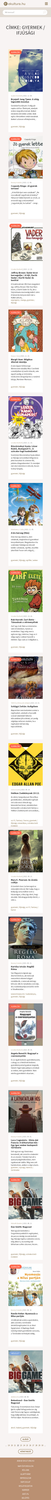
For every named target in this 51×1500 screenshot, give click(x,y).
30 (42, 1445)
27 (33, 1445)
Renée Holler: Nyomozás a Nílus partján (24, 1315)
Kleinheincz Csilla (17, 529)
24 (24, 1445)
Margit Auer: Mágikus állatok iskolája (21, 360)
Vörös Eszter (15, 789)
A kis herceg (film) (20, 532)
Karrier (25, 1490)
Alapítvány (25, 1474)
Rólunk (25, 1470)
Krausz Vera (15, 356)
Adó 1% (25, 1494)
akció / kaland (16, 1427)
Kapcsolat (25, 1482)
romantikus (22, 823)
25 (27, 1445)
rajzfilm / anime (32, 560)
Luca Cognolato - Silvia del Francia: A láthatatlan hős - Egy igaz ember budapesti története (25, 1144)
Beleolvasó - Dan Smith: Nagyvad (23, 1401)
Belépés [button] (25, 1498)
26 (30, 1445)
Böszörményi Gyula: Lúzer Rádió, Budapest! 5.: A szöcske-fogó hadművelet (24, 449)
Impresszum (25, 1478)
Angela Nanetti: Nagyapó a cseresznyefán (24, 1054)
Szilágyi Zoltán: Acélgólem (24, 706)
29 (39, 1445)
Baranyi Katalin (16, 182)
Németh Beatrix (16, 1223)
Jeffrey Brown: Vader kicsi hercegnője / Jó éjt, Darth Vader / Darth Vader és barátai (24, 276)
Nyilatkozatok (25, 1486)
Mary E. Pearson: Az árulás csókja (24, 881)
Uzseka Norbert (16, 269)
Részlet (15, 1353)
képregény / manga (18, 300)
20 (12, 1445)
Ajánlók (15, 52)
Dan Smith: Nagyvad (21, 1226)
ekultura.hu (15, 1397)
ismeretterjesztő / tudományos (23, 994)
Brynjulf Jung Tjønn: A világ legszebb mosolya (25, 100)
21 (15, 1445)
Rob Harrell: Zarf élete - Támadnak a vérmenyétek (24, 621)
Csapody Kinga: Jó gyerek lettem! (24, 187)
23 (21, 1445)
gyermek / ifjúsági (18, 126)
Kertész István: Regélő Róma (22, 968)
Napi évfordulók (25, 1466)
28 (36, 1445)
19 (9, 1445)
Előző (25, 1439)
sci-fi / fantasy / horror (20, 820)
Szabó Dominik (16, 96)
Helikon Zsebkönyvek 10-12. (25, 793)
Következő (25, 1451)
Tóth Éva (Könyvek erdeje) (20, 703)
